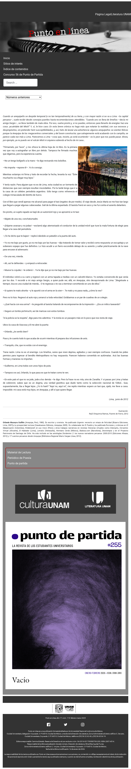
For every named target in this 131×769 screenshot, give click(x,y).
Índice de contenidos (15, 69)
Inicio (6, 58)
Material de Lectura (19, 452)
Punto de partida (17, 463)
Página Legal (103, 14)
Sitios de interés (12, 63)
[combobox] (20, 82)
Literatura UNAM (121, 14)
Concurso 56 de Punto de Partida (23, 74)
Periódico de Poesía (19, 458)
